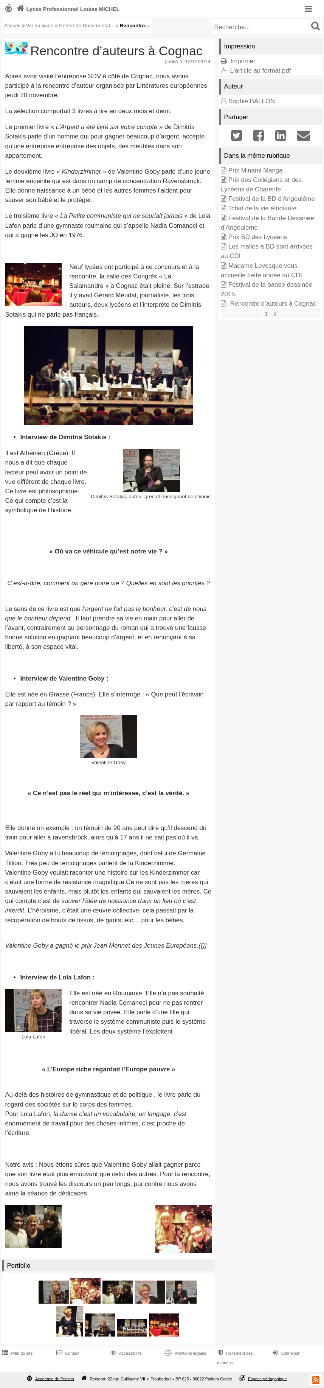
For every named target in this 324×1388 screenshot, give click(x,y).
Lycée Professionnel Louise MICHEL (67, 9)
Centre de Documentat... (86, 25)
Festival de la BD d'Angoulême (271, 198)
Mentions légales (184, 1353)
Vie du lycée (40, 25)
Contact (67, 1353)
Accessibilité (125, 1353)
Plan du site (17, 1353)
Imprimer (243, 61)
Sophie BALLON (251, 101)
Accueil (12, 25)
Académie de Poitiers (54, 1378)
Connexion (285, 1353)
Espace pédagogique (267, 1378)
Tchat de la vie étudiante (262, 208)
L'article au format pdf (260, 70)
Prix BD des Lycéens (257, 237)
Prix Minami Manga (255, 170)
